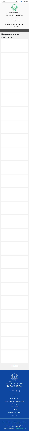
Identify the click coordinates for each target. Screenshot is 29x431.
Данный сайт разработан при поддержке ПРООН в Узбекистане (14, 425)
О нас (14, 395)
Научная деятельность (14, 412)
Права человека (14, 398)
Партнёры (14, 409)
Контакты (14, 415)
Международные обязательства (14, 401)
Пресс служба (14, 406)
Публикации (14, 404)
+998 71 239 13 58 (14, 26)
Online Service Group (21, 428)
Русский (24, 1)
